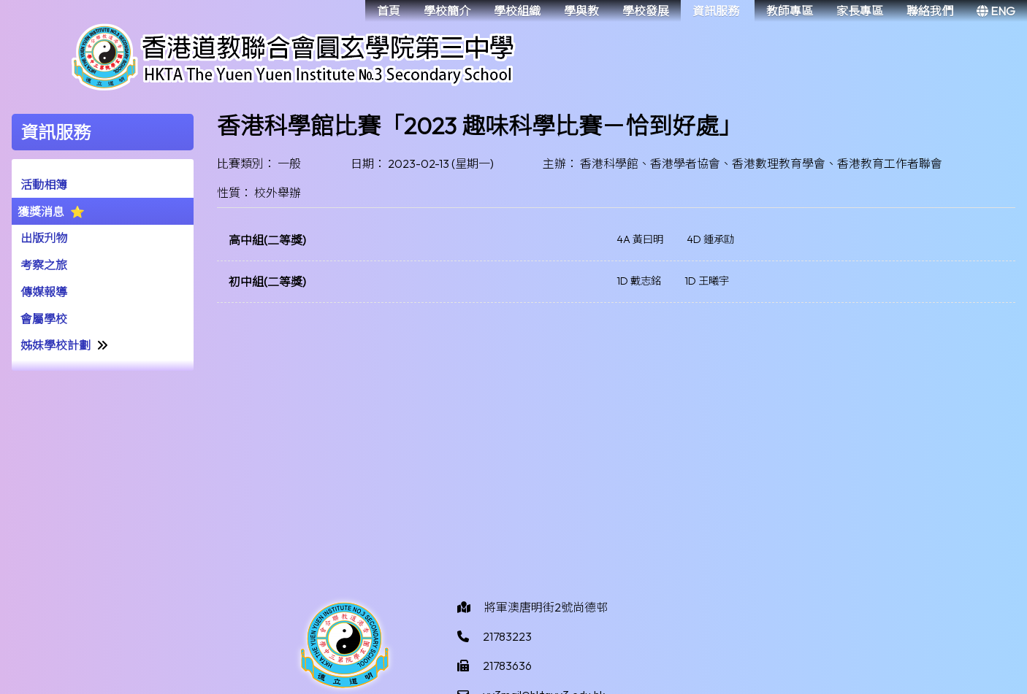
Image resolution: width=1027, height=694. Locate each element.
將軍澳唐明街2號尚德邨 (546, 607)
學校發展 (645, 11)
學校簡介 (447, 11)
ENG (996, 11)
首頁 (388, 11)
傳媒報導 (43, 292)
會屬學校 (43, 319)
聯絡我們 (929, 11)
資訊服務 (715, 11)
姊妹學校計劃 (55, 345)
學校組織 (517, 11)
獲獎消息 (41, 211)
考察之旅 (43, 265)
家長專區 (859, 11)
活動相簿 (43, 184)
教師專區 (789, 11)
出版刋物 (43, 238)
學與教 (581, 11)
